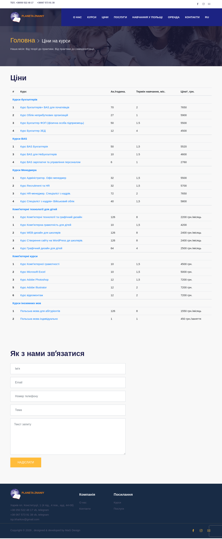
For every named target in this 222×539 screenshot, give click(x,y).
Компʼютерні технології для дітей (35, 209)
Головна (24, 41)
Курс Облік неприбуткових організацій (44, 115)
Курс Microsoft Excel (32, 272)
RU (207, 17)
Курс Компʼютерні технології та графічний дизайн (51, 217)
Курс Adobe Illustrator (33, 288)
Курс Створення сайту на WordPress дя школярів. (51, 241)
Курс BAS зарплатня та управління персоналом (50, 162)
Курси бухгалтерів (25, 100)
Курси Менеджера (24, 170)
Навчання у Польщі (147, 17)
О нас (77, 17)
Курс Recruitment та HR (35, 186)
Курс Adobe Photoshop (34, 280)
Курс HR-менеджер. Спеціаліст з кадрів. (45, 194)
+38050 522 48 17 (22, 2)
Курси (91, 17)
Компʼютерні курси (25, 256)
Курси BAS (20, 139)
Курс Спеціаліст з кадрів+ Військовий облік (47, 201)
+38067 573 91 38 (46, 2)
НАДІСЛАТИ (26, 463)
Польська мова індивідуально (39, 319)
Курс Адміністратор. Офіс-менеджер (43, 178)
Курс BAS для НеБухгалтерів (38, 155)
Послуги (120, 17)
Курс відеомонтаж (31, 295)
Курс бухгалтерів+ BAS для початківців (44, 108)
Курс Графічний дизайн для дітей (41, 248)
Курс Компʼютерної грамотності (39, 264)
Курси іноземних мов (27, 303)
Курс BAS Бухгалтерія (34, 147)
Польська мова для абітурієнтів (40, 311)
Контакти (192, 17)
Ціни (105, 17)
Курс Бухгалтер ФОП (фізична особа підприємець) (52, 123)
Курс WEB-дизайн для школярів (40, 233)
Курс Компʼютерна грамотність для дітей (45, 225)
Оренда (174, 17)
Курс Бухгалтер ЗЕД (33, 131)
